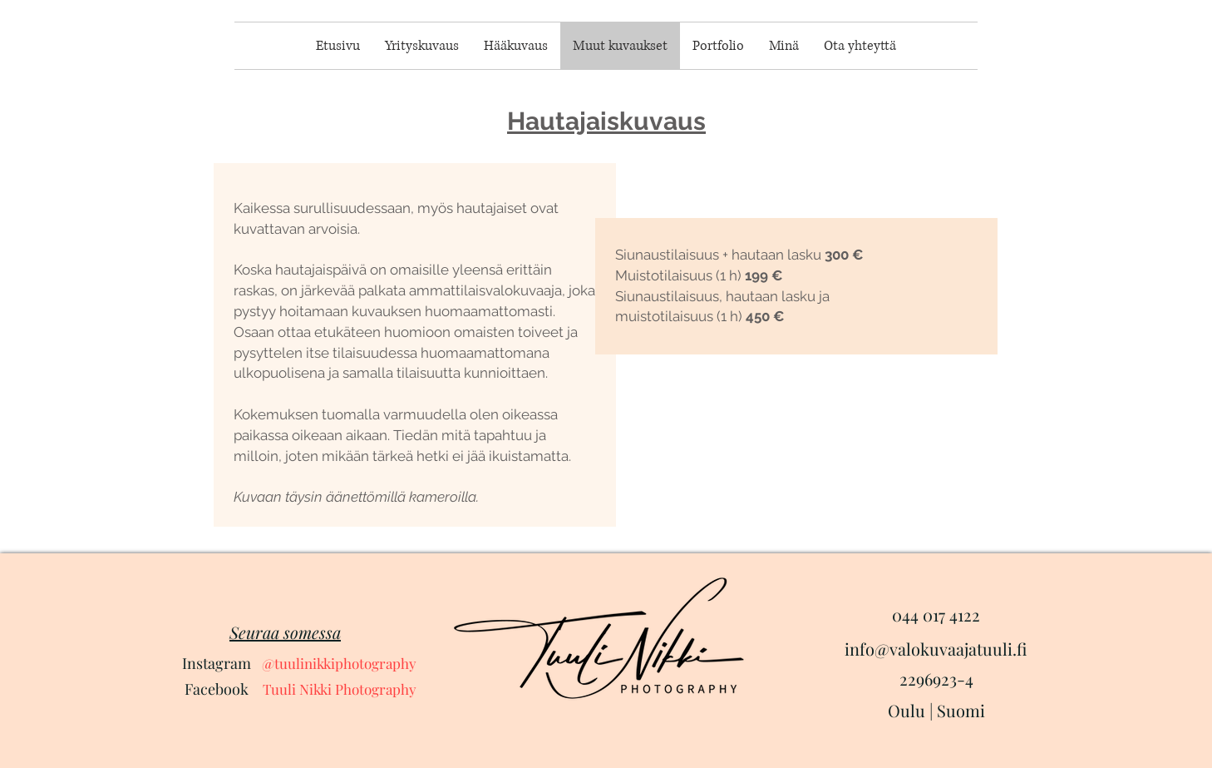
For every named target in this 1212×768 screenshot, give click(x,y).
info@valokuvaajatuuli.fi (936, 648)
